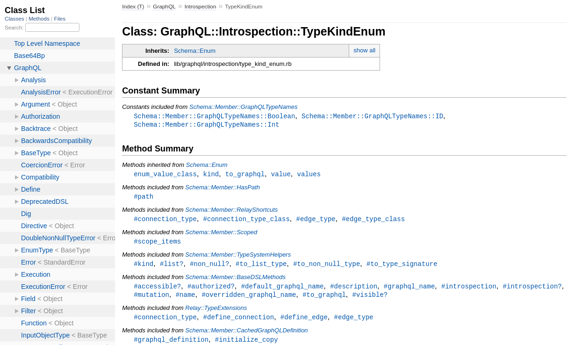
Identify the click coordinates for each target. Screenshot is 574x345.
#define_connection (238, 321)
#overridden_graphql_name (248, 298)
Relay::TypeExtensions (216, 312)
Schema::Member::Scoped (221, 234)
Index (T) (133, 6)
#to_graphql (324, 298)
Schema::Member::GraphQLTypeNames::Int (207, 125)
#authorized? (211, 289)
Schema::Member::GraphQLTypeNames (243, 106)
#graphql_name (409, 289)
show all (364, 50)
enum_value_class (165, 175)
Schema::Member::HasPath (222, 188)
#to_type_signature (402, 266)
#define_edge (304, 321)
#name (185, 298)
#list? (172, 266)
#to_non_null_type (326, 266)
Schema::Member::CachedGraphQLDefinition (246, 334)
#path (143, 198)
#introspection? (531, 289)
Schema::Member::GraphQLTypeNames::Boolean (214, 116)
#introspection (468, 289)
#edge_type (315, 220)
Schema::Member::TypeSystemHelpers (238, 257)
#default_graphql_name (282, 289)
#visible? (369, 298)
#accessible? (157, 289)
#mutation (151, 298)
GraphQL (164, 6)
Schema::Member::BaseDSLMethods (235, 280)
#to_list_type (261, 266)
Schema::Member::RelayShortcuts (231, 211)
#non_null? (209, 266)
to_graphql (245, 175)
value (281, 175)
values (309, 175)
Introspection (200, 6)
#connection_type (165, 220)
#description (353, 289)
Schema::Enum (194, 50)
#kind (143, 266)
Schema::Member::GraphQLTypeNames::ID (372, 116)
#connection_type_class (246, 220)
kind (211, 175)
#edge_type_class (373, 220)
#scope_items (157, 243)
